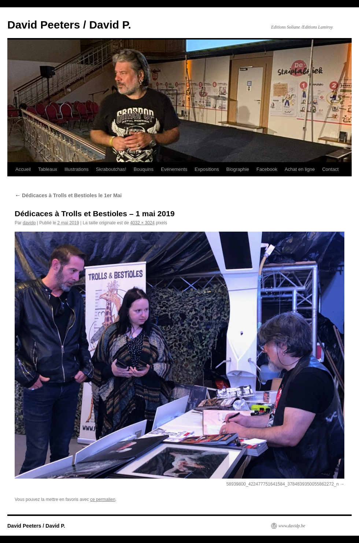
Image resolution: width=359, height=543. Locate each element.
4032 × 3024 (142, 222)
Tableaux (47, 169)
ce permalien (102, 499)
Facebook (266, 169)
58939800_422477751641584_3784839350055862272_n (282, 484)
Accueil (23, 169)
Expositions (207, 169)
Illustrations (76, 169)
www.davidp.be (291, 525)
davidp (29, 222)
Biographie (237, 169)
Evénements (174, 169)
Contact (330, 169)
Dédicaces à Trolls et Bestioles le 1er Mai (68, 195)
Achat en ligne (300, 169)
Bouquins (143, 169)
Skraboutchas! (111, 169)
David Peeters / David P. (69, 25)
